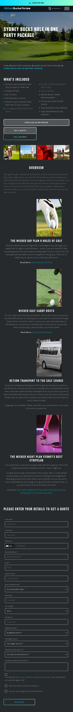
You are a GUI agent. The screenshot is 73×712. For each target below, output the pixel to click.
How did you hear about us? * (14, 643)
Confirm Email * (10, 567)
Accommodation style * (12, 578)
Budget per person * (11, 622)
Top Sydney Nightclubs (27, 483)
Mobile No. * (9, 535)
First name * (9, 513)
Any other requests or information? (16, 654)
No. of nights (9, 600)
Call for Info (52, 130)
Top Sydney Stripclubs (48, 483)
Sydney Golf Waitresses (42, 326)
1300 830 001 (36, 3)
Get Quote (19, 696)
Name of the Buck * (11, 546)
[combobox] (9, 540)
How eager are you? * (11, 632)
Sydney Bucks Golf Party (42, 256)
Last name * (9, 524)
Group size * (9, 611)
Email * (7, 556)
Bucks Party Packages (21, 65)
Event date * (9, 589)
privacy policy (45, 671)
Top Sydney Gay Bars (43, 486)
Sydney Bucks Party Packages (47, 65)
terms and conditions (25, 671)
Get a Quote (20, 130)
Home (6, 65)
